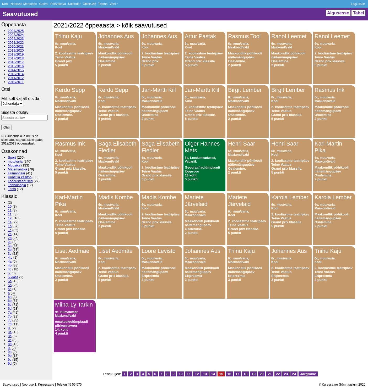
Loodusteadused (20, 181)
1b (10, 226)
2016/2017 (16, 62)
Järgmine (308, 374)
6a (10, 297)
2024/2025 (16, 31)
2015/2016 (16, 66)
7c (10, 320)
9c (10, 360)
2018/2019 (16, 54)
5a (10, 281)
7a (10, 312)
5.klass (13, 277)
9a (10, 352)
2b (10, 238)
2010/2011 (16, 82)
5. (9, 273)
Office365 (89, 4)
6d (10, 308)
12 (197, 374)
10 (10, 206)
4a (10, 261)
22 (278, 374)
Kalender (74, 4)
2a (10, 234)
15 (221, 374)
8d (10, 344)
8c (10, 340)
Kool (5, 4)
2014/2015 (16, 70)
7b (10, 316)
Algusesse (338, 12)
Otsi (6, 127)
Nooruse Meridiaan (23, 4)
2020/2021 (16, 46)
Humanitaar (16, 173)
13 (205, 374)
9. (9, 348)
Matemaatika (17, 169)
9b (10, 356)
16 (229, 374)
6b (10, 301)
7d (10, 324)
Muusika (14, 165)
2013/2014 (16, 74)
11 (10, 210)
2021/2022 (16, 43)
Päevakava (58, 4)
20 (262, 374)
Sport (12, 157)
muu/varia (15, 161)
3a (10, 246)
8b (10, 336)
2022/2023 (16, 39)
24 (294, 374)
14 (213, 374)
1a (10, 222)
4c (10, 269)
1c (10, 230)
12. (10, 218)
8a (10, 332)
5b (10, 285)
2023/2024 (16, 35)
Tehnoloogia (17, 185)
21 (270, 374)
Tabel (358, 12)
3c (10, 253)
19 (254, 374)
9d (10, 363)
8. (9, 328)
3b (10, 250)
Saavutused (20, 14)
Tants (12, 189)
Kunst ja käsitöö (19, 177)
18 (245, 374)
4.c (10, 257)
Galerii (43, 4)
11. (10, 214)
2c (10, 242)
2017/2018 (16, 58)
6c (10, 305)
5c (10, 289)
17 (237, 374)
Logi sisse (358, 4)
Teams (102, 4)
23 (286, 374)
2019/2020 (16, 50)
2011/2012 (16, 78)
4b (10, 265)
